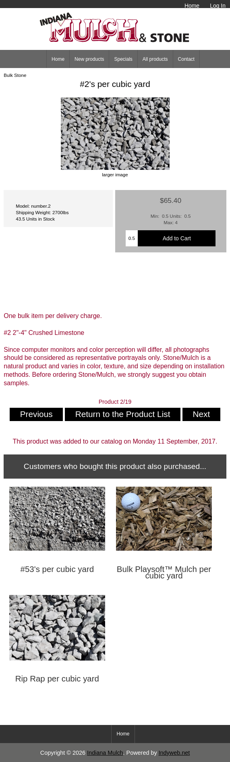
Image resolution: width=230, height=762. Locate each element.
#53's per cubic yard (57, 569)
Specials (123, 59)
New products (89, 59)
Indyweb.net (174, 753)
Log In (218, 5)
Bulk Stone (15, 75)
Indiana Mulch (105, 753)
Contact (186, 59)
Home (191, 5)
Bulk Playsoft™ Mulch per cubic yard (164, 572)
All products (155, 59)
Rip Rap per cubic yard (57, 678)
